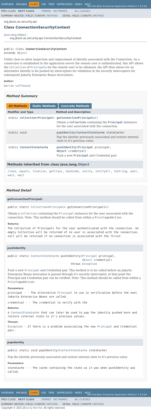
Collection (28, 117)
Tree (51, 4)
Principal (45, 117)
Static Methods (44, 106)
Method (52, 15)
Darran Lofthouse (17, 85)
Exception (89, 263)
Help (88, 4)
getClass (55, 171)
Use (43, 4)
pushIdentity (66, 147)
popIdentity (66, 132)
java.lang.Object (15, 34)
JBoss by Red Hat (32, 407)
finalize (39, 171)
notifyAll (103, 171)
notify (87, 171)
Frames (46, 11)
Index (78, 4)
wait (133, 171)
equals (24, 171)
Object (22, 52)
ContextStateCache (90, 132)
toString (120, 171)
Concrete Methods (75, 106)
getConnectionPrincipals (76, 117)
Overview (7, 4)
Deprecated (65, 4)
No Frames (60, 11)
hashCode (72, 171)
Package (21, 4)
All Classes (82, 11)
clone (12, 171)
